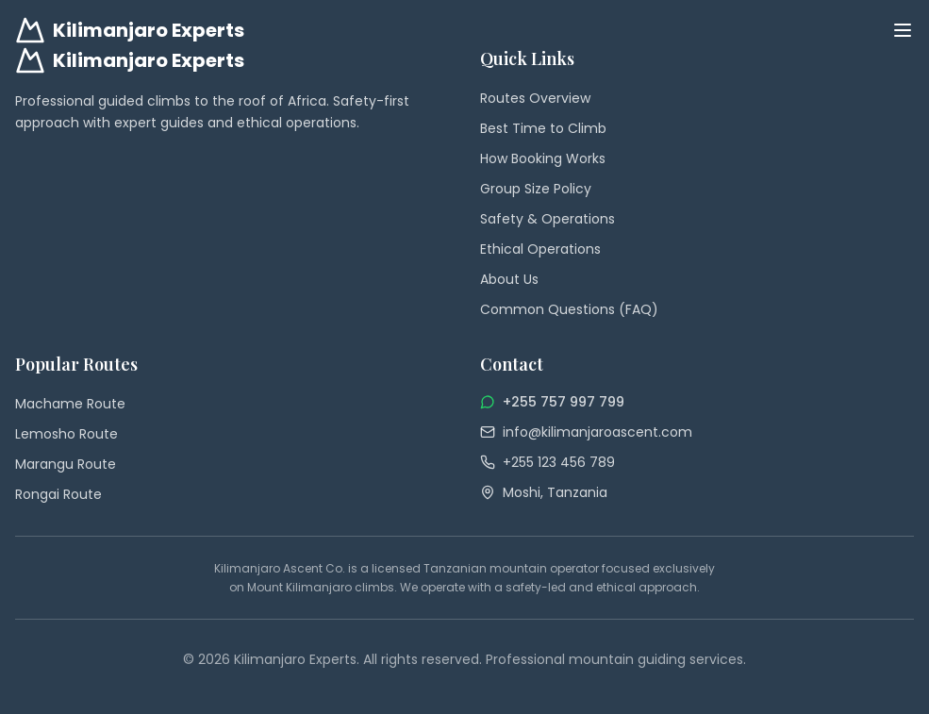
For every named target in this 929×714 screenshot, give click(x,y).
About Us (509, 279)
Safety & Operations (547, 218)
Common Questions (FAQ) (569, 309)
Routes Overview (535, 98)
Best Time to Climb (543, 128)
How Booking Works (543, 158)
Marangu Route (65, 464)
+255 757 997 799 (563, 401)
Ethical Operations (540, 249)
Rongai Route (58, 494)
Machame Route (70, 403)
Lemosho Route (66, 433)
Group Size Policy (535, 188)
